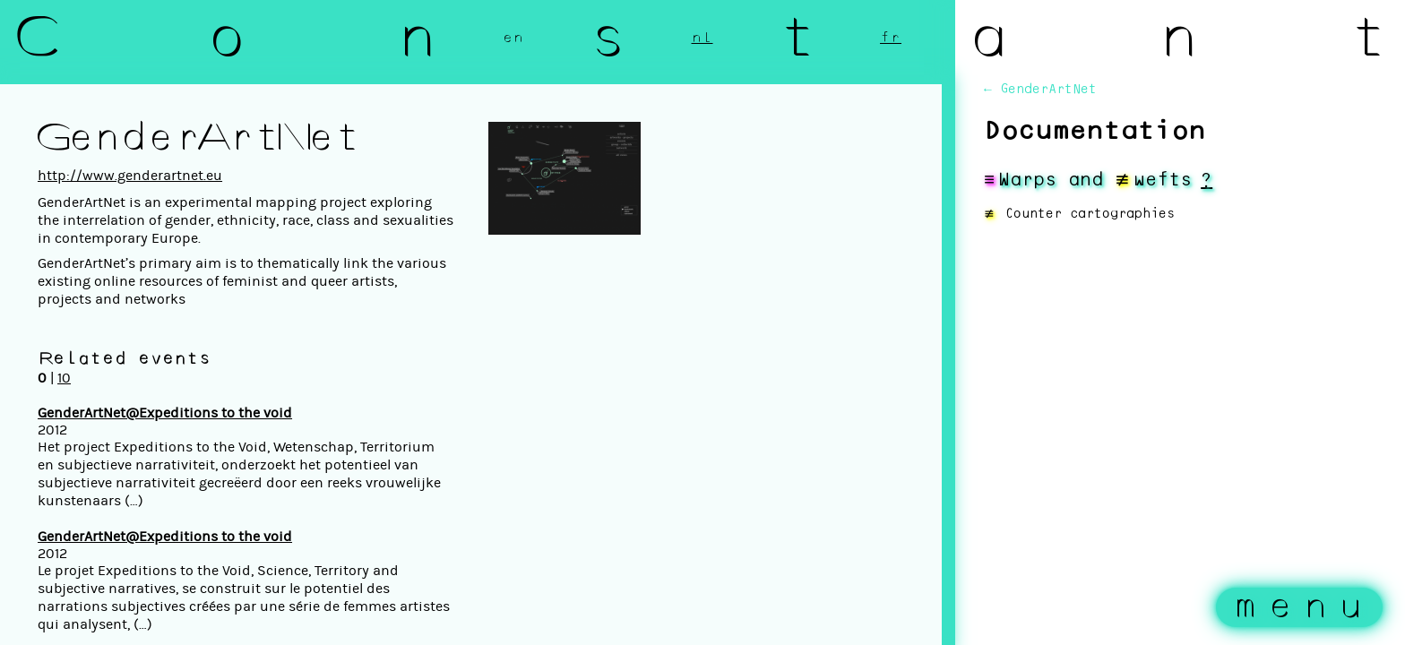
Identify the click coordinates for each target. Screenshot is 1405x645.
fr (890, 37)
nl (702, 37)
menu (1304, 607)
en (513, 37)
